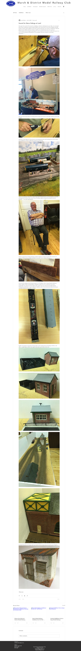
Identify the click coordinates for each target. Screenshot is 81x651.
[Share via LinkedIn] (24, 595)
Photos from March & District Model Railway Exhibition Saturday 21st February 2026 (20, 619)
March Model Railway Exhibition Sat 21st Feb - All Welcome (38, 619)
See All (63, 605)
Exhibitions (21, 12)
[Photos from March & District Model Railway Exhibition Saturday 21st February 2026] (21, 612)
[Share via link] (27, 595)
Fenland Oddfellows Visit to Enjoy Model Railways (56, 619)
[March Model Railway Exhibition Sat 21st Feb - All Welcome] (39, 612)
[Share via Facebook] (19, 595)
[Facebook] (63, 6)
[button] (63, 12)
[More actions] (59, 20)
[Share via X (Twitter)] (21, 595)
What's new (28, 12)
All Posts (15, 12)
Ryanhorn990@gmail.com (39, 649)
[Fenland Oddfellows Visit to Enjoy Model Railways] (57, 612)
